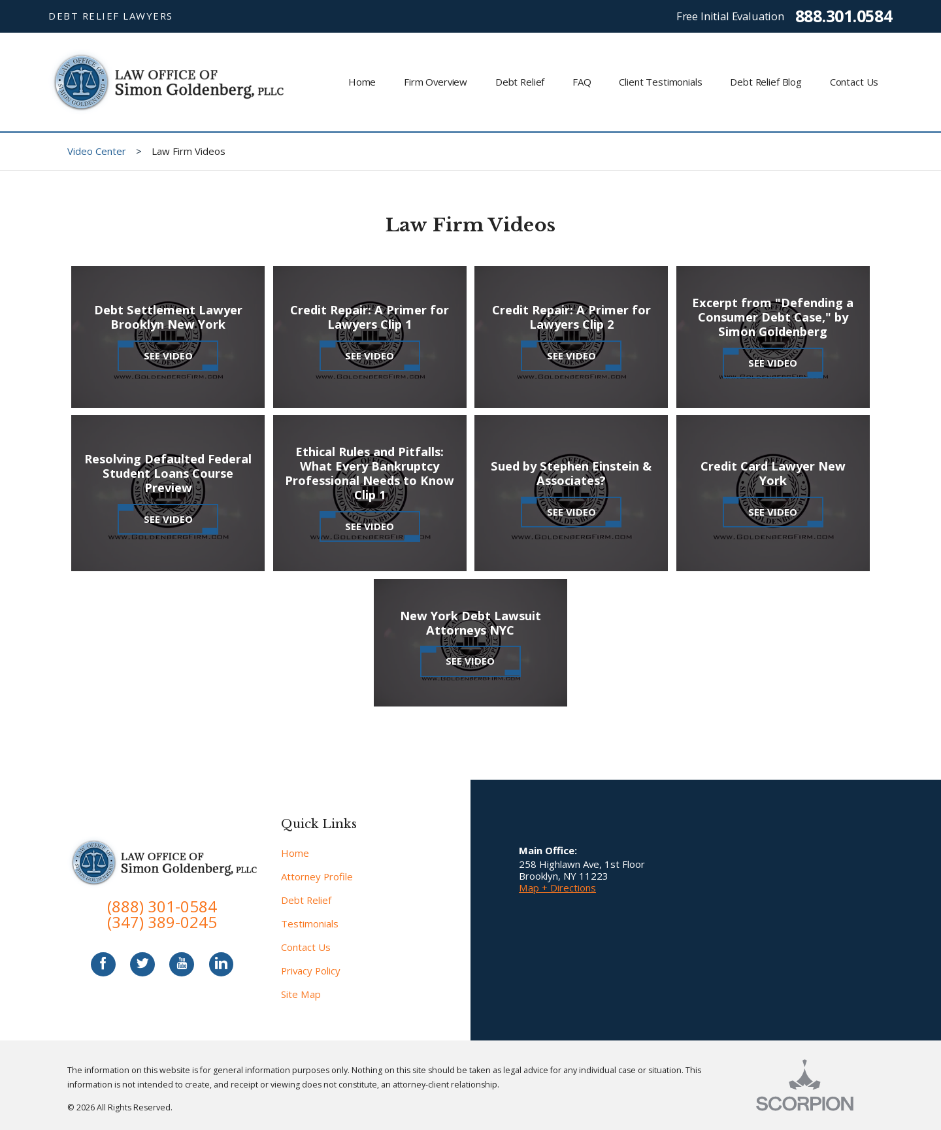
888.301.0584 (844, 16)
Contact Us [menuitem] (854, 81)
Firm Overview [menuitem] (435, 81)
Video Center (96, 151)
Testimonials (309, 923)
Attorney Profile (317, 876)
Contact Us (306, 947)
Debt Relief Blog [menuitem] (766, 81)
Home (295, 852)
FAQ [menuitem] (581, 81)
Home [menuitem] (362, 81)
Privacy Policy (310, 970)
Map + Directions (557, 887)
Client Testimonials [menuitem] (660, 81)
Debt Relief (306, 899)
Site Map (301, 994)
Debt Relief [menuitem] (519, 81)
